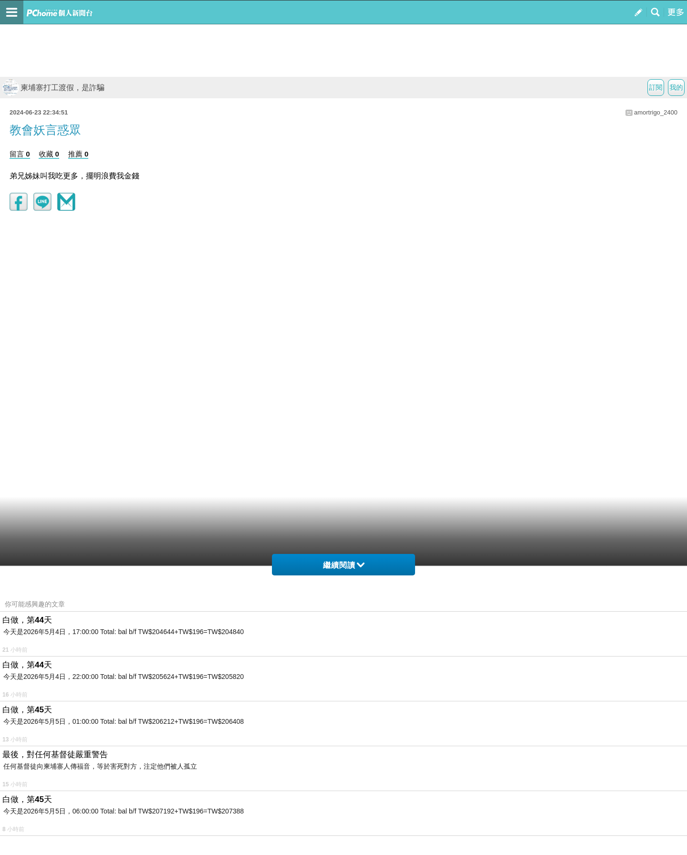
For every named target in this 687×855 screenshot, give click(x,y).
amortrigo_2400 (655, 112)
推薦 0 (78, 154)
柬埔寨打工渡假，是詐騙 (53, 87)
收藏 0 (49, 154)
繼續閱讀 (343, 565)
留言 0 (20, 154)
